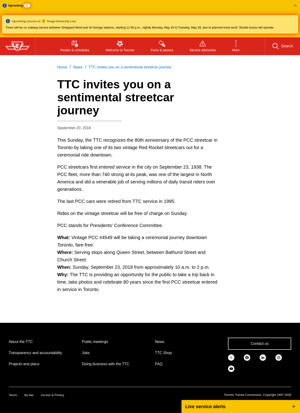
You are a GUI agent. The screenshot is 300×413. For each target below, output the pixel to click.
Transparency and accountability (35, 353)
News (159, 342)
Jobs (86, 353)
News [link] (77, 67)
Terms (13, 395)
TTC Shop (163, 353)
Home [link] (62, 67)
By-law (28, 395)
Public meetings (95, 342)
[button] (150, 18)
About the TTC (21, 342)
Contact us (259, 344)
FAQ (158, 364)
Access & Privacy (52, 395)
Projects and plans (24, 364)
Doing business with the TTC (105, 364)
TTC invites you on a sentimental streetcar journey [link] (130, 67)
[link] (231, 357)
